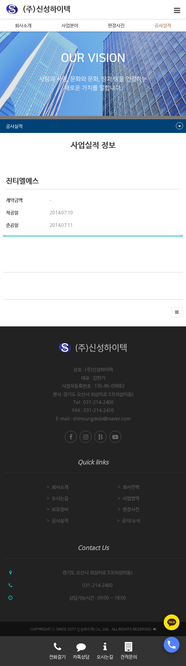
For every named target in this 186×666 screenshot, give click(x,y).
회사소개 (23, 25)
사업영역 (131, 498)
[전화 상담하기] (171, 645)
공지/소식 (131, 520)
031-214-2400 (97, 585)
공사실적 (163, 25)
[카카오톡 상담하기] (171, 622)
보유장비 (60, 509)
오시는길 (60, 498)
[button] (177, 312)
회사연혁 (131, 487)
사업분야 (70, 25)
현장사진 (116, 25)
